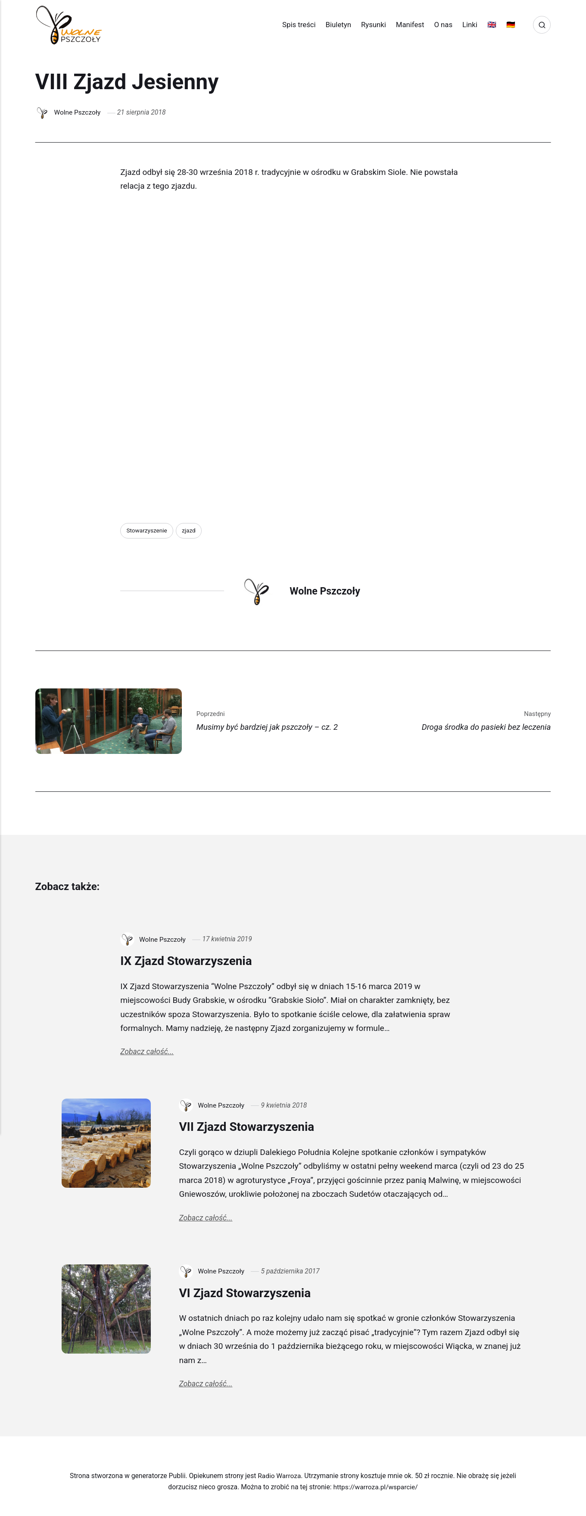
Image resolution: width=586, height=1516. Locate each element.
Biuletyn (334, 24)
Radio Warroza (279, 1478)
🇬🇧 (487, 24)
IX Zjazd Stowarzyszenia (190, 961)
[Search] (542, 25)
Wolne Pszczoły (77, 112)
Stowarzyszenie (147, 530)
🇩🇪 (506, 24)
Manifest (406, 24)
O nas (439, 24)
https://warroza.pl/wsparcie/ (376, 1490)
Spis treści (295, 24)
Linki (466, 24)
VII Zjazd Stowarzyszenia (251, 1128)
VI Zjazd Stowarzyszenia (249, 1295)
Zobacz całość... (147, 1052)
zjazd (189, 530)
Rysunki (369, 24)
